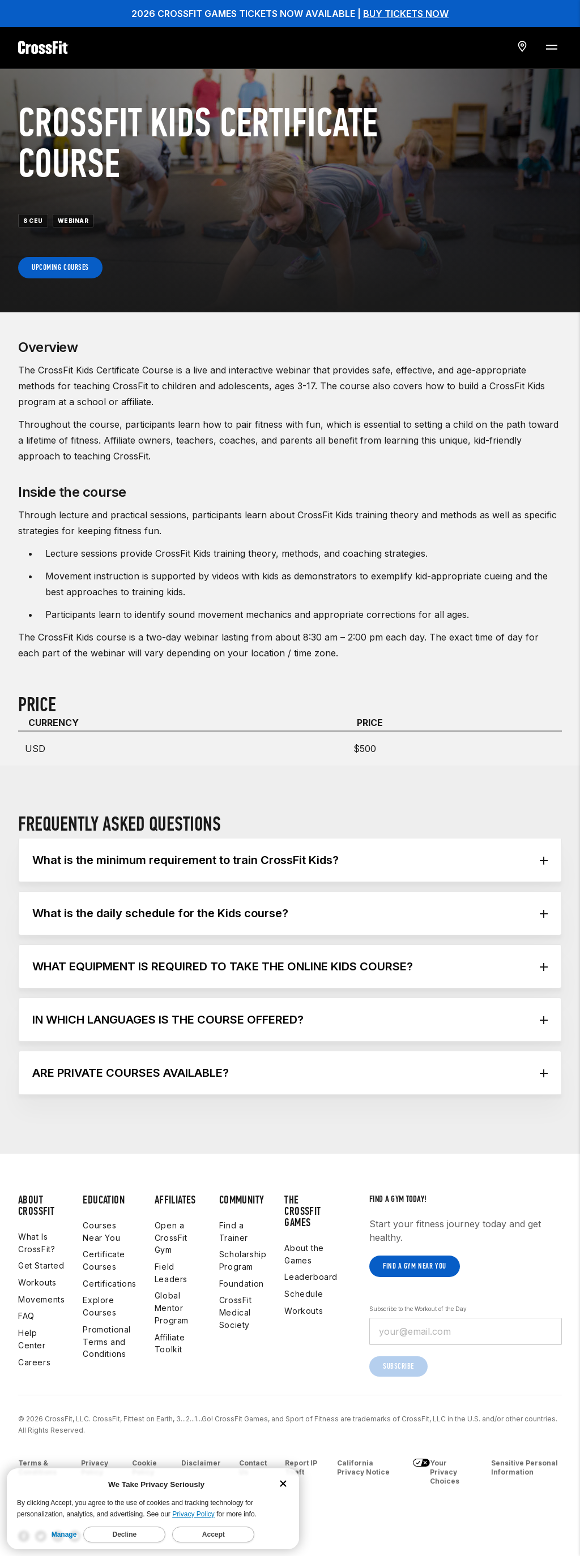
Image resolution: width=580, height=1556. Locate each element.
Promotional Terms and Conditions (107, 1342)
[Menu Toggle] (551, 46)
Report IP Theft (301, 1467)
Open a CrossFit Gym (171, 1237)
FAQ (26, 1316)
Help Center (32, 1339)
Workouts (37, 1282)
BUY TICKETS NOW (406, 13)
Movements (41, 1299)
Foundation (241, 1283)
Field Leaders (171, 1273)
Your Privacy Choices (436, 1472)
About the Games (303, 1254)
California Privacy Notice (363, 1467)
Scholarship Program (243, 1260)
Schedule (303, 1294)
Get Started (41, 1265)
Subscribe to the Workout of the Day (418, 1308)
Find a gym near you (414, 1266)
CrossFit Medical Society (235, 1312)
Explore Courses (99, 1306)
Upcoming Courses (60, 267)
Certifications (109, 1283)
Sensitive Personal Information (524, 1467)
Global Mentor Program (172, 1308)
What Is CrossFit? (36, 1243)
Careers (34, 1362)
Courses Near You (101, 1231)
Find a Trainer (233, 1231)
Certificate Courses (104, 1260)
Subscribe (398, 1366)
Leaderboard (311, 1277)
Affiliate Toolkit (170, 1344)
